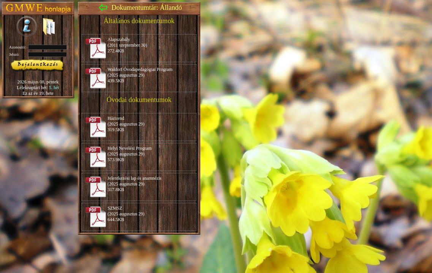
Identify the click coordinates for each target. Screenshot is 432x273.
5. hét (54, 87)
